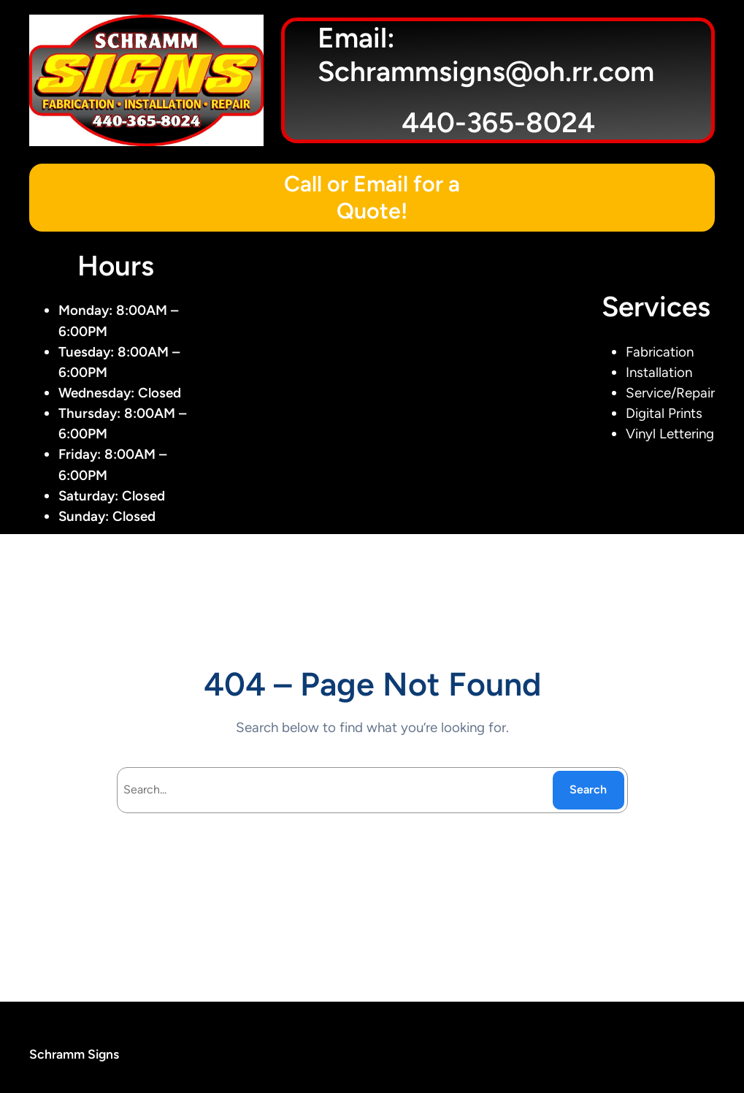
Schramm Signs (74, 1054)
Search (588, 789)
